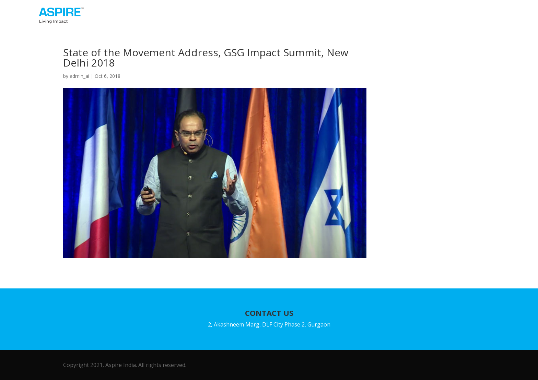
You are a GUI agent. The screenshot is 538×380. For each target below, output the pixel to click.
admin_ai (79, 76)
